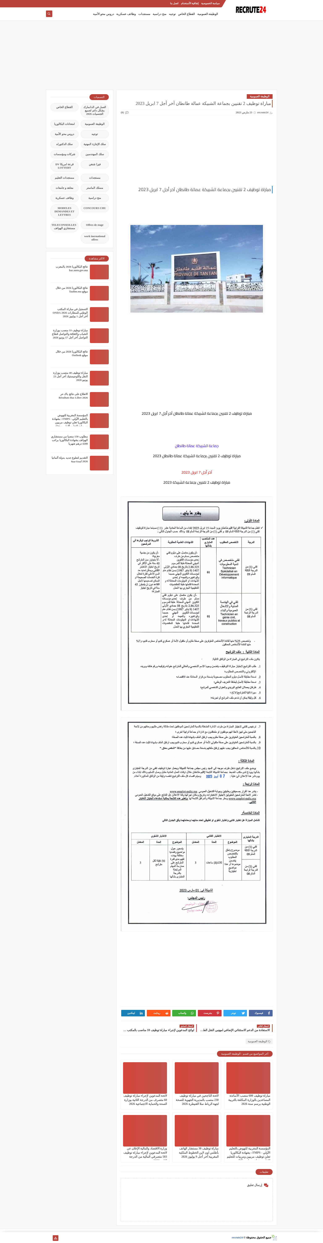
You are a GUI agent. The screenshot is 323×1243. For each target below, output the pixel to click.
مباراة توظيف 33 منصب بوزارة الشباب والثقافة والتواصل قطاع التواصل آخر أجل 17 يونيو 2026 (70, 334)
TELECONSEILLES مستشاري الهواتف (63, 226)
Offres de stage (95, 224)
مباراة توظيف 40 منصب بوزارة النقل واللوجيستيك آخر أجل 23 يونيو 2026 (70, 376)
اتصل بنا (174, 3)
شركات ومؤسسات (64, 154)
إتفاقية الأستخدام (189, 3)
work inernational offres (94, 238)
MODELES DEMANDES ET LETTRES (65, 211)
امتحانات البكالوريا (64, 123)
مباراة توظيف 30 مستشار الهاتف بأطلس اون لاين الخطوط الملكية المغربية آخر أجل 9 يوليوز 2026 (199, 1152)
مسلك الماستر (94, 187)
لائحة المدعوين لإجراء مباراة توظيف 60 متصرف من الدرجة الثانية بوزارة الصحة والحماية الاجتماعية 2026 (145, 1099)
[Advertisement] (161, 57)
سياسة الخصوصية (210, 3)
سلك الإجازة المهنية (95, 144)
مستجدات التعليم (64, 177)
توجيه (172, 14)
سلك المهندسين (94, 154)
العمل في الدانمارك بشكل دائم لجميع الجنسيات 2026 (94, 110)
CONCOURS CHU (95, 208)
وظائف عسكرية (126, 14)
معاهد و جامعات (65, 187)
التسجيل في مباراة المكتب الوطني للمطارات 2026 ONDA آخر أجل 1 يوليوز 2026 (70, 313)
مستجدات (144, 14)
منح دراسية (160, 14)
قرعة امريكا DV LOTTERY (64, 166)
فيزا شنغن (94, 164)
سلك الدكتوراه (64, 144)
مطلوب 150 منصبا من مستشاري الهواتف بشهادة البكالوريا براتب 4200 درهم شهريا (69, 440)
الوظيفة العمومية (207, 14)
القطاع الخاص (186, 14)
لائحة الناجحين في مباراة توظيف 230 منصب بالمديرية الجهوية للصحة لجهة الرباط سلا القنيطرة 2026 (197, 1099)
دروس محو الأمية (103, 14)
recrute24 (237, 1237)
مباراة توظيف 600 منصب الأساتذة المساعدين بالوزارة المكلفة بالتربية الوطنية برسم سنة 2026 (249, 1099)
